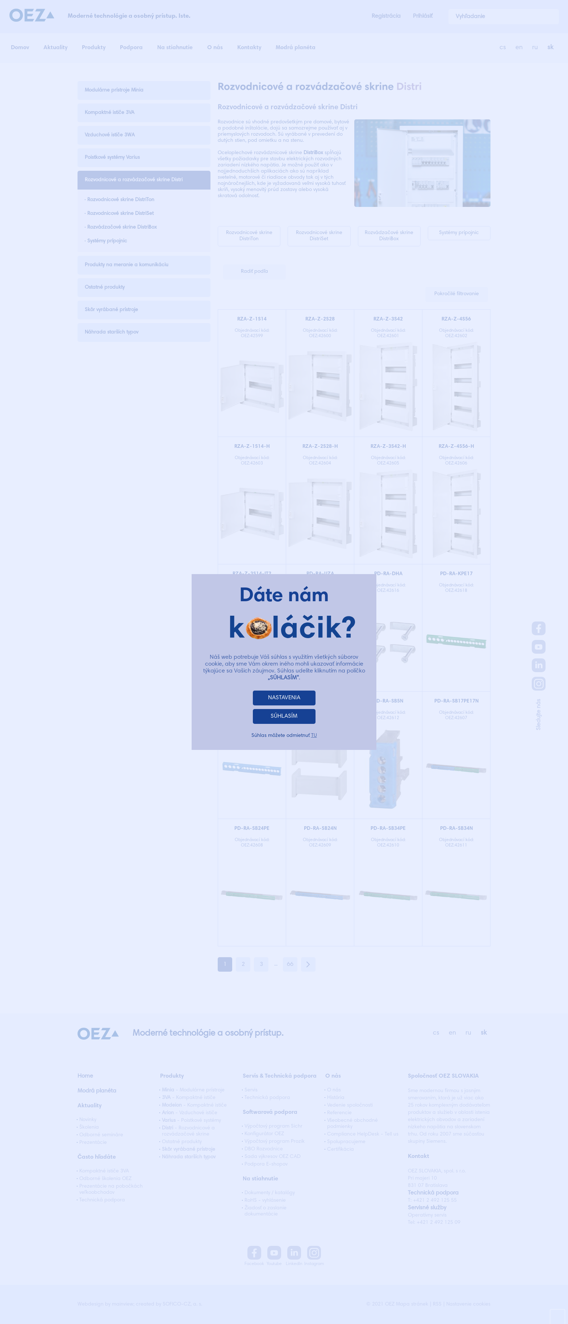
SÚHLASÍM (284, 716)
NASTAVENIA (284, 698)
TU (314, 735)
